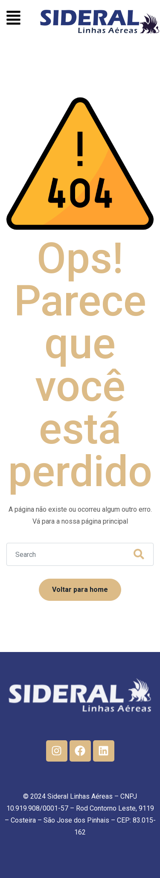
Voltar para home (80, 589)
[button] (13, 19)
